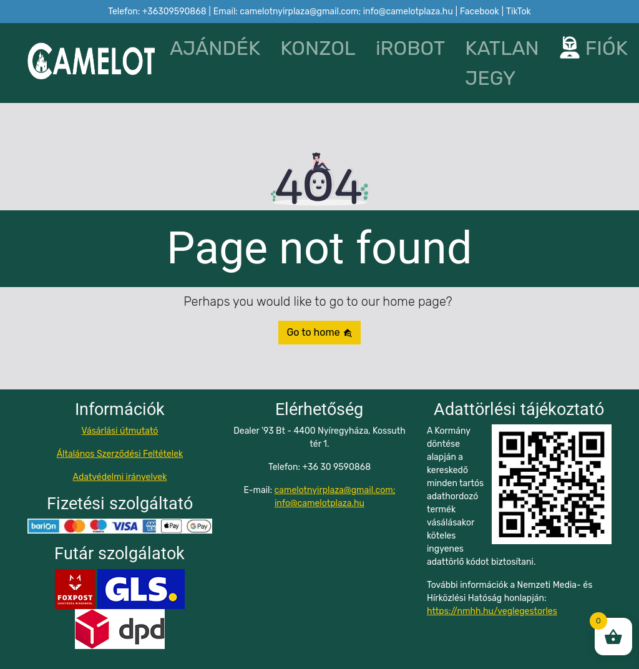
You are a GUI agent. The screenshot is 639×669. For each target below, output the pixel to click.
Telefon (157, 11)
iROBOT (410, 48)
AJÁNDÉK (215, 48)
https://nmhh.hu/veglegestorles (492, 611)
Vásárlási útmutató (120, 431)
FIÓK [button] (585, 48)
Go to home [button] (319, 332)
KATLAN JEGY (502, 63)
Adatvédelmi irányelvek (120, 477)
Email (333, 11)
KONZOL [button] (318, 48)
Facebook (479, 11)
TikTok (518, 11)
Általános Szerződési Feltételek (120, 454)
